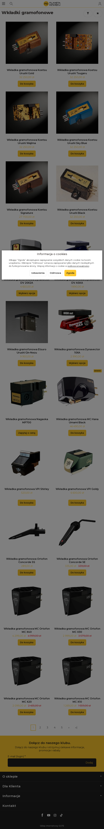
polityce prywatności (78, 266)
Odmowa (55, 273)
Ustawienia (38, 273)
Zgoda (70, 273)
